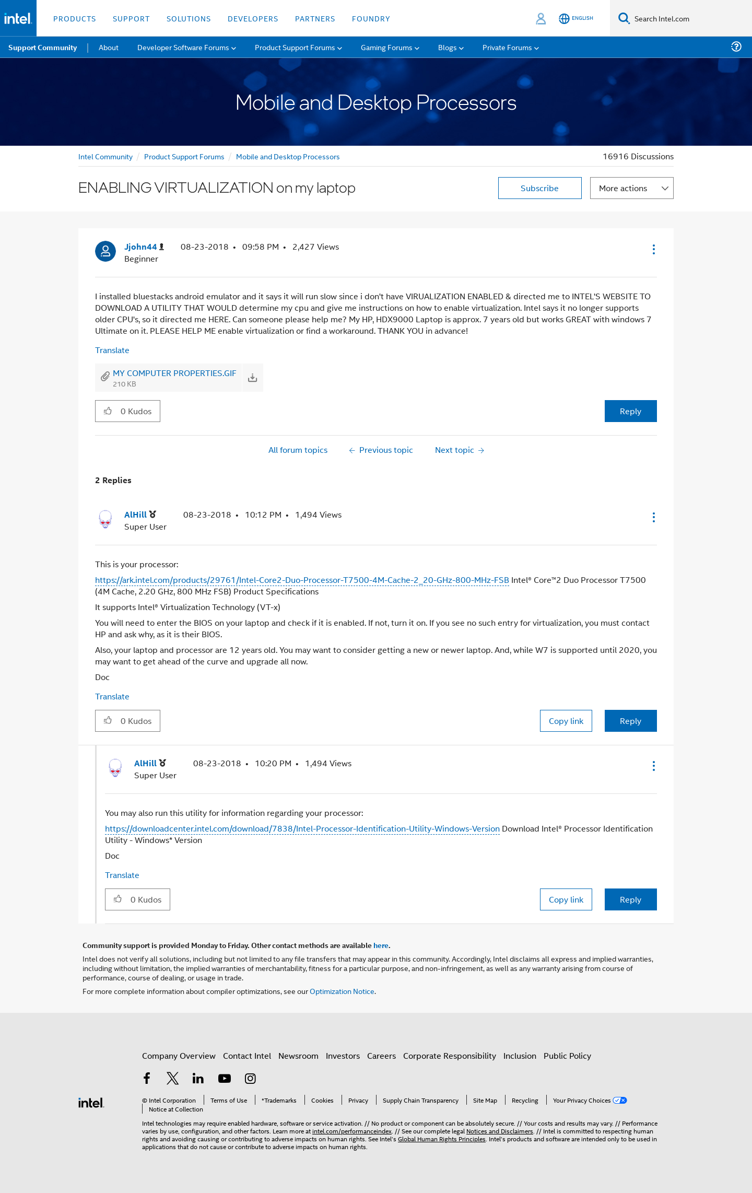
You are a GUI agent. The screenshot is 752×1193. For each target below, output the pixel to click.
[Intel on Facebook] (147, 1079)
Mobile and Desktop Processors (288, 155)
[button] (652, 249)
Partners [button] (315, 18)
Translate (112, 350)
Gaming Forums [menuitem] (387, 46)
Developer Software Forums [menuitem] (183, 46)
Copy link (566, 721)
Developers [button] (253, 18)
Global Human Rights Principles (442, 1138)
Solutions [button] (189, 18)
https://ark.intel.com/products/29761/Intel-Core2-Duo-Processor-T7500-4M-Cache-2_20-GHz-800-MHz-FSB (302, 580)
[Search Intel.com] (691, 18)
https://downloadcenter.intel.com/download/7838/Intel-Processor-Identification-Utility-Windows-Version (302, 828)
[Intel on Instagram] (250, 1079)
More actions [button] (623, 188)
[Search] (624, 18)
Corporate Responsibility (449, 1055)
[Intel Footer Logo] (91, 1101)
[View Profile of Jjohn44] (144, 247)
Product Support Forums (184, 155)
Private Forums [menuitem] (507, 46)
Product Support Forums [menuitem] (295, 46)
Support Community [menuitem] (42, 47)
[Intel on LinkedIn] (198, 1079)
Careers (381, 1055)
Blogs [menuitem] (447, 46)
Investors (343, 1055)
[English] (576, 19)
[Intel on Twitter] (173, 1079)
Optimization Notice (342, 990)
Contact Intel (247, 1055)
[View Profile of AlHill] (140, 515)
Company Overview (179, 1055)
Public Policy (567, 1055)
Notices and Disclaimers (499, 1131)
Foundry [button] (371, 18)
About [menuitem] (109, 46)
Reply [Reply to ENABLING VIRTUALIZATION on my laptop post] (630, 411)
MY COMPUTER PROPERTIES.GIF (175, 373)
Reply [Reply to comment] (630, 721)
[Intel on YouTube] (224, 1079)
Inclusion (519, 1055)
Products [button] (74, 18)
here (381, 945)
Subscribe (540, 188)
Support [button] (131, 18)
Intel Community (105, 155)
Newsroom (298, 1055)
